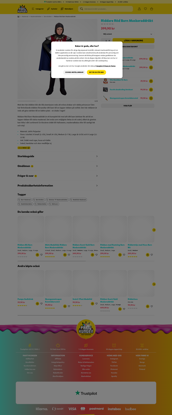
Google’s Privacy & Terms (106, 66)
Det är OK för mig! (96, 72)
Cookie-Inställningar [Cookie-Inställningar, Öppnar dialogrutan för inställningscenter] (74, 72)
